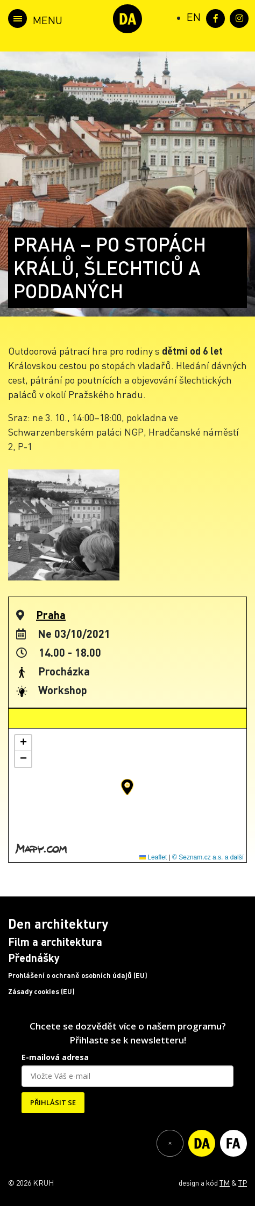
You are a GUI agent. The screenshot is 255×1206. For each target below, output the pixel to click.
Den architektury (58, 923)
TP (242, 1182)
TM (224, 1182)
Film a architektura (55, 941)
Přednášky (34, 958)
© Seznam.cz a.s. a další (208, 857)
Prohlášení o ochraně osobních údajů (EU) (77, 975)
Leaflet (153, 857)
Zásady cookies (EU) (41, 991)
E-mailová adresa (55, 1057)
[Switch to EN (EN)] (194, 17)
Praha (51, 615)
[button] (127, 787)
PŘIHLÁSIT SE (53, 1102)
